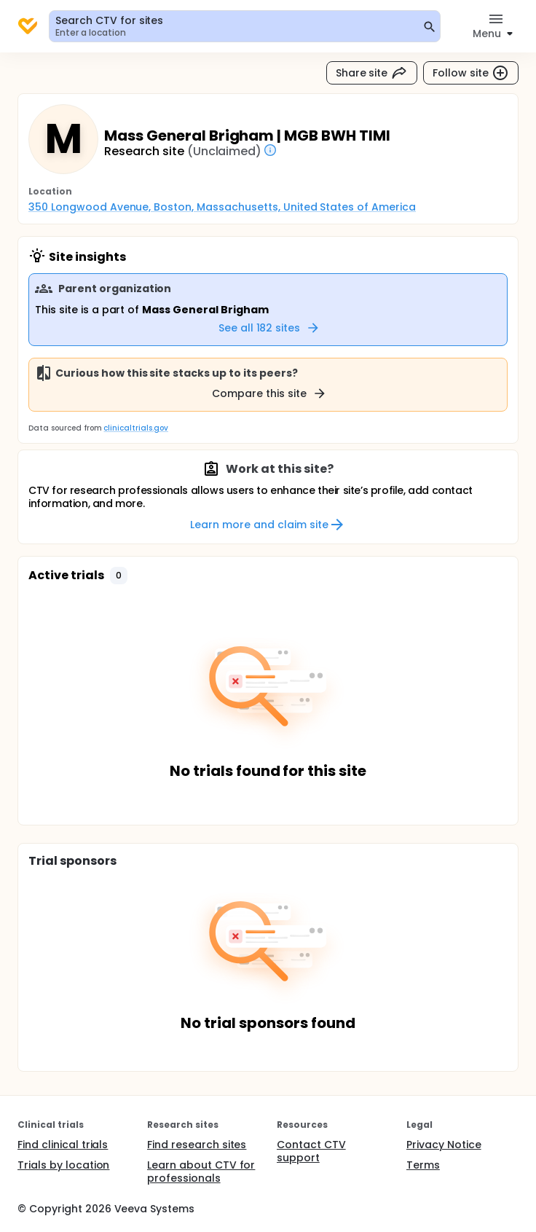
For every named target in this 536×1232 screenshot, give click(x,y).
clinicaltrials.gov (135, 428)
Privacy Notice (443, 1144)
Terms (423, 1165)
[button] (118, 575)
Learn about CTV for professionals (201, 1171)
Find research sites (196, 1144)
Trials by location (63, 1165)
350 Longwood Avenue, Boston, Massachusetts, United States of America (222, 207)
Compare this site (269, 393)
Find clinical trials (62, 1144)
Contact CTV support (311, 1151)
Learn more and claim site (267, 524)
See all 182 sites (269, 328)
